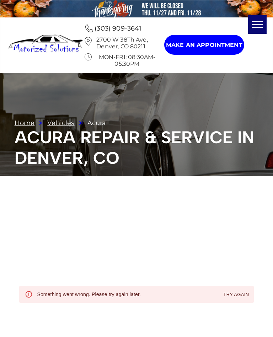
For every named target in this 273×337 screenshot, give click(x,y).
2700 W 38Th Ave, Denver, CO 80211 (122, 43)
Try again (236, 294)
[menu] (257, 24)
